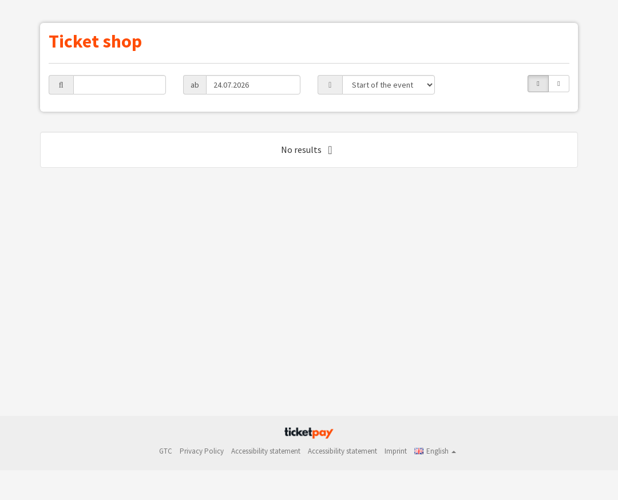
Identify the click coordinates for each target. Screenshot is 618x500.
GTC (165, 451)
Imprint (396, 451)
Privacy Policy (202, 451)
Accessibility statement (265, 451)
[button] (435, 451)
